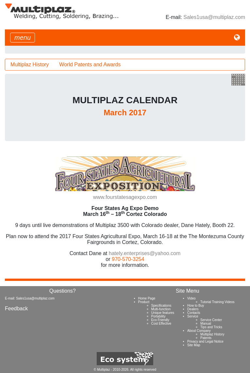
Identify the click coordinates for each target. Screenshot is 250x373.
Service (192, 316)
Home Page (147, 298)
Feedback (16, 308)
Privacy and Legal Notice (205, 341)
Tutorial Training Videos (217, 302)
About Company (199, 330)
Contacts (193, 313)
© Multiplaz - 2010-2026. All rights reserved (125, 369)
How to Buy (195, 305)
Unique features (163, 313)
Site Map (193, 345)
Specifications (161, 305)
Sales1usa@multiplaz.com (214, 17)
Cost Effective (161, 323)
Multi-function (161, 309)
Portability (158, 316)
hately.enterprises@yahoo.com (145, 253)
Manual (205, 323)
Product (143, 302)
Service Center (211, 320)
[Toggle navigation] (22, 37)
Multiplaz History (29, 64)
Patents (205, 338)
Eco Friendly (160, 320)
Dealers (192, 309)
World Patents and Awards (90, 64)
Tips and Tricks (211, 327)
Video (191, 298)
